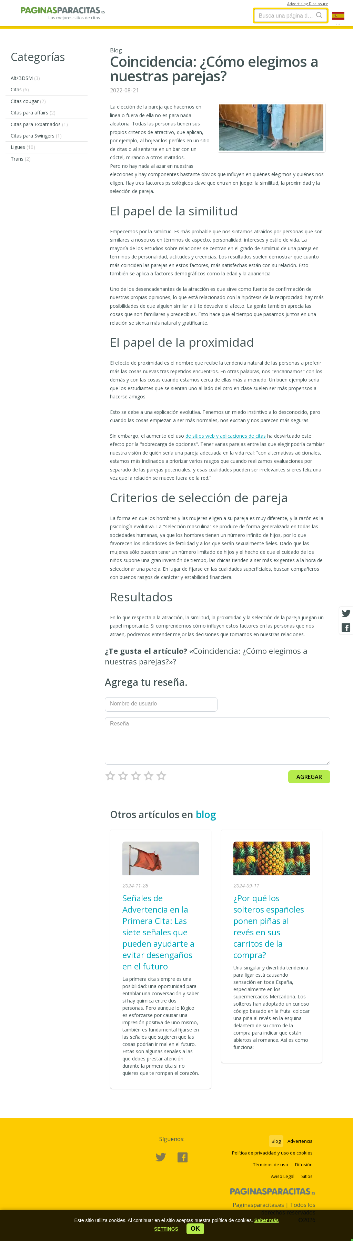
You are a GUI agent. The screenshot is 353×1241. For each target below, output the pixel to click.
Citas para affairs (33, 112)
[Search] (319, 15)
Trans (21, 158)
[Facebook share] (346, 627)
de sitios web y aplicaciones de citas (225, 436)
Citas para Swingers (36, 135)
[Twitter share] (346, 614)
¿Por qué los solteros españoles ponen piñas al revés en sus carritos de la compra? (268, 926)
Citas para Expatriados (39, 124)
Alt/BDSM (25, 78)
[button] (166, 1229)
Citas (20, 89)
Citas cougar (28, 101)
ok (195, 1228)
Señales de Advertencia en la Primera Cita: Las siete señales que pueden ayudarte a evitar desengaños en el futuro (158, 932)
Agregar (309, 777)
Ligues (23, 147)
